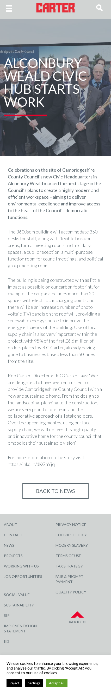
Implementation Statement (20, 628)
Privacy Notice (71, 524)
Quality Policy (71, 592)
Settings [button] (34, 683)
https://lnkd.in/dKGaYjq (31, 464)
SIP (7, 615)
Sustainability (19, 605)
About (10, 524)
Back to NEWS (55, 491)
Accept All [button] (56, 683)
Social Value (17, 594)
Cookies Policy (71, 535)
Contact (13, 535)
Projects (13, 555)
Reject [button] (14, 683)
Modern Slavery (72, 545)
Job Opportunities (23, 576)
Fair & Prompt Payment (69, 579)
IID (6, 641)
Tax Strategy (69, 566)
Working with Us (21, 566)
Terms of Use (68, 555)
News (9, 545)
